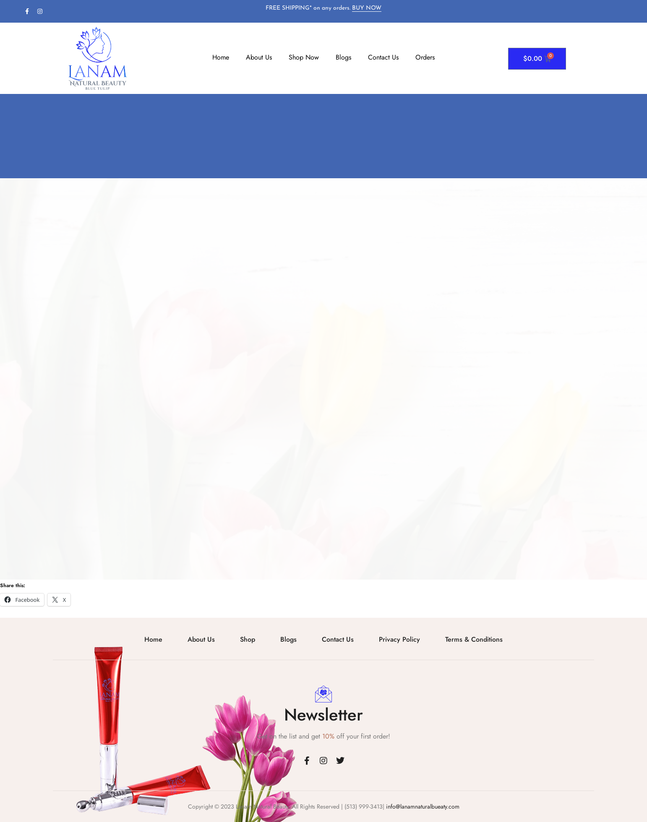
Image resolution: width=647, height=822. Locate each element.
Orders (425, 57)
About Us (259, 57)
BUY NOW (366, 8)
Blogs (343, 57)
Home (220, 57)
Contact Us (383, 57)
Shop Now (304, 57)
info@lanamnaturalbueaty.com (421, 806)
